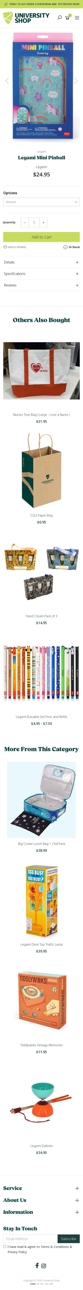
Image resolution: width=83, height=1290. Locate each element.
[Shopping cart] (68, 18)
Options (10, 193)
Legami (41, 151)
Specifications (14, 273)
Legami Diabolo (41, 1146)
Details (9, 262)
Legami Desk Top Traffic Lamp (41, 944)
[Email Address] (30, 1238)
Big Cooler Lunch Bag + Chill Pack (41, 844)
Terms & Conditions (55, 1247)
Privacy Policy (17, 1252)
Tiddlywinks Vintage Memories (41, 1045)
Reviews (10, 285)
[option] (41, 85)
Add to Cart (41, 237)
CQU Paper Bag (41, 515)
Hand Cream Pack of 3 (41, 616)
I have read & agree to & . (37, 1249)
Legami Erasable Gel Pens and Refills (41, 717)
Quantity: (9, 222)
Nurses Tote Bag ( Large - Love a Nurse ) (41, 415)
